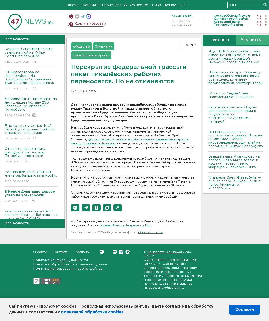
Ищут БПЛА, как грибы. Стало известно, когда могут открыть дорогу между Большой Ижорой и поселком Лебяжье (235, 56)
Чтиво (156, 5)
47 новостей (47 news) (164, 252)
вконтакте (77, 16)
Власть (72, 5)
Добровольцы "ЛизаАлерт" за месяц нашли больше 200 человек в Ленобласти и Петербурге (31, 107)
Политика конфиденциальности (60, 260)
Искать (265, 4)
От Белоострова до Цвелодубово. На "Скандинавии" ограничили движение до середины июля (31, 80)
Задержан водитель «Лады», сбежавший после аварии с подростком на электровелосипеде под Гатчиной (232, 114)
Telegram (121, 252)
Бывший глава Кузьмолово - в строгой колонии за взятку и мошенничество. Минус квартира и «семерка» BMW (234, 162)
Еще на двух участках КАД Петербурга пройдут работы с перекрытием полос (31, 132)
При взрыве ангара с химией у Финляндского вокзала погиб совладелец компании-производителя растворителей (235, 78)
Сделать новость (89, 23)
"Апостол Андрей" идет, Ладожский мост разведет (231, 95)
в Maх (146, 225)
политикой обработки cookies (92, 312)
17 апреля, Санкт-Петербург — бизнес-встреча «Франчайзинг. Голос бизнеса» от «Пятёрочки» (234, 183)
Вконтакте (102, 252)
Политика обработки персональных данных (71, 264)
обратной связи (150, 232)
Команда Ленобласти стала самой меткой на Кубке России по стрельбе (31, 56)
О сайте (40, 252)
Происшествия (114, 5)
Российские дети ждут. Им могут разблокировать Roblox (31, 177)
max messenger (88, 16)
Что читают (252, 39)
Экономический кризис (91, 55)
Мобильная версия (71, 16)
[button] (75, 207)
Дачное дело (174, 5)
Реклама (82, 252)
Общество (139, 5)
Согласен (244, 309)
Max (127, 252)
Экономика (90, 5)
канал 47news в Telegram (120, 225)
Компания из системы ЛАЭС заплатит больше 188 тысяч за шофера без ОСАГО (31, 218)
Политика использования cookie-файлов (68, 268)
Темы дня (219, 39)
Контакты (60, 252)
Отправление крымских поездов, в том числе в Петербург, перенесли (31, 155)
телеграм (83, 16)
